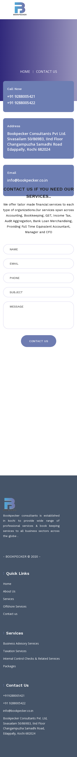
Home (7, 584)
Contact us (10, 614)
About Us (9, 591)
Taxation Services (14, 651)
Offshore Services (14, 606)
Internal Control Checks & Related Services (31, 658)
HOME (25, 71)
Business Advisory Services (21, 643)
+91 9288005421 (21, 96)
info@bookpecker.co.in (18, 711)
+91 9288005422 (21, 102)
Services (8, 599)
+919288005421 (14, 695)
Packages (9, 666)
